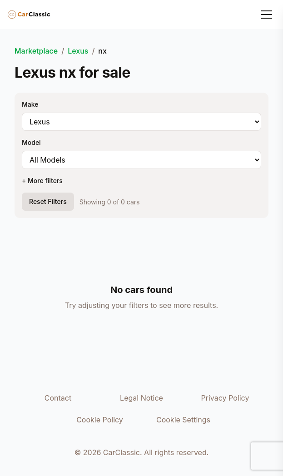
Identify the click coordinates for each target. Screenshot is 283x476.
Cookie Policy (99, 419)
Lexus (78, 50)
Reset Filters (48, 201)
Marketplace (36, 50)
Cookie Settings (183, 419)
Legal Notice (141, 397)
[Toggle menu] (267, 14)
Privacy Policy (225, 397)
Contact (58, 397)
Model (31, 142)
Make (30, 104)
